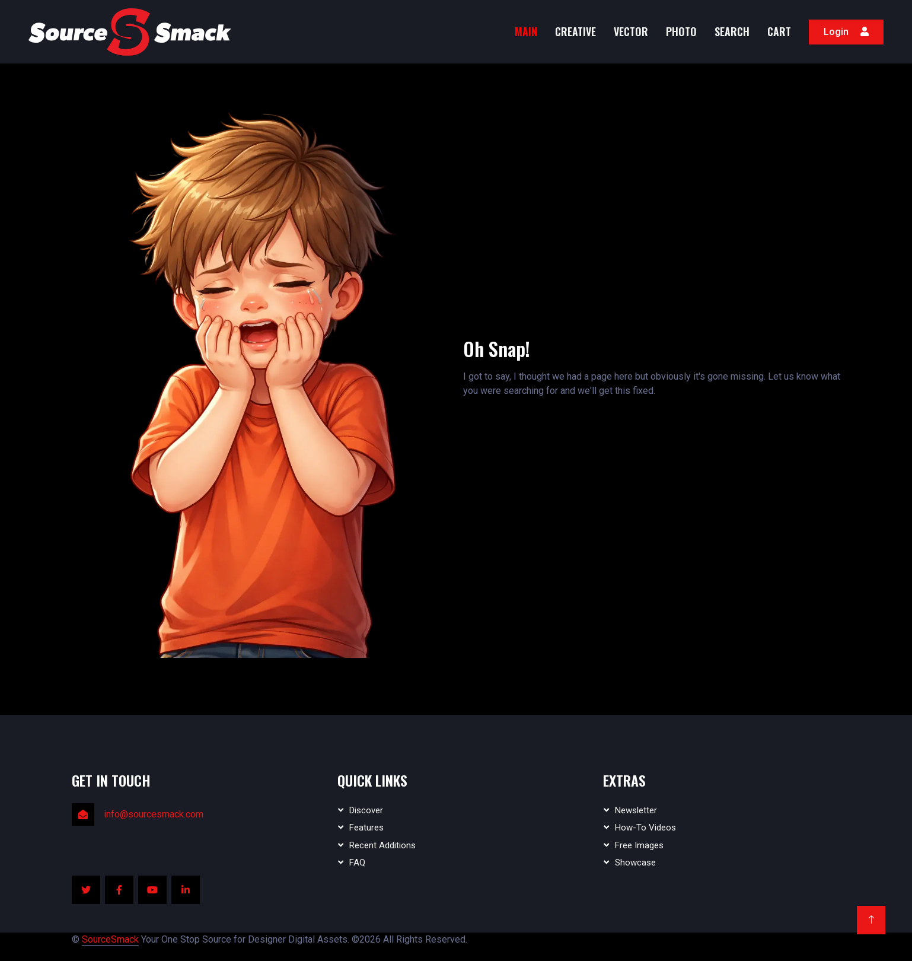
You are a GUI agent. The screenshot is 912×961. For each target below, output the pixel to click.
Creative (575, 31)
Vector (631, 31)
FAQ (357, 862)
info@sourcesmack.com (153, 814)
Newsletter (636, 810)
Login (846, 31)
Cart (779, 31)
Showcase (635, 862)
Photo (681, 31)
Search (732, 31)
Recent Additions (382, 845)
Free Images (639, 845)
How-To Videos (645, 827)
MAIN (526, 31)
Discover (366, 810)
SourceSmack (110, 939)
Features (366, 827)
